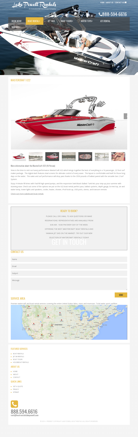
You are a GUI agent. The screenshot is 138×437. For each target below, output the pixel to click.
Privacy (16, 401)
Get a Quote (18, 398)
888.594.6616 (24, 423)
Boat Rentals (18, 366)
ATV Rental (105, 21)
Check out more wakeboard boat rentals (27, 206)
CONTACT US (119, 2)
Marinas (16, 27)
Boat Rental (34, 21)
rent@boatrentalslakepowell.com (24, 427)
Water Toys (87, 21)
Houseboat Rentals (21, 374)
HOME (102, 2)
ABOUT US (109, 2)
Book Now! (16, 21)
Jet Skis (51, 21)
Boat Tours (67, 21)
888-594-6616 (114, 14)
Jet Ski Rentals (18, 369)
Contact (16, 389)
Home (15, 383)
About (15, 386)
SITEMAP (16, 404)
